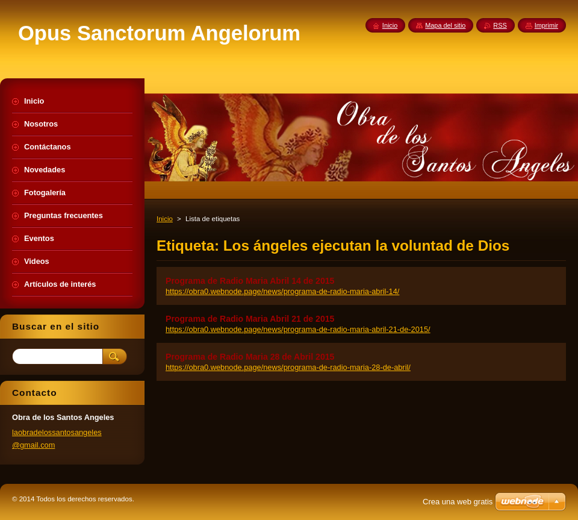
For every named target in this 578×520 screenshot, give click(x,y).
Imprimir (546, 25)
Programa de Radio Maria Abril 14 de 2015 (250, 281)
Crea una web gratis (458, 501)
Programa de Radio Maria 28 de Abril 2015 (250, 357)
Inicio (165, 218)
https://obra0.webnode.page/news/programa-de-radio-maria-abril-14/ (282, 291)
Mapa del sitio (445, 25)
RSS (499, 25)
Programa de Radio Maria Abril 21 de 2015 (250, 319)
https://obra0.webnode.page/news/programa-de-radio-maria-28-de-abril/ (288, 367)
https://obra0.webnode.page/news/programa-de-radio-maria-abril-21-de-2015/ (298, 329)
